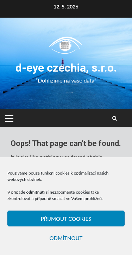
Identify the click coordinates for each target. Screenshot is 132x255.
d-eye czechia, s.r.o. (66, 67)
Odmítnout (65, 238)
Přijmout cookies (66, 218)
